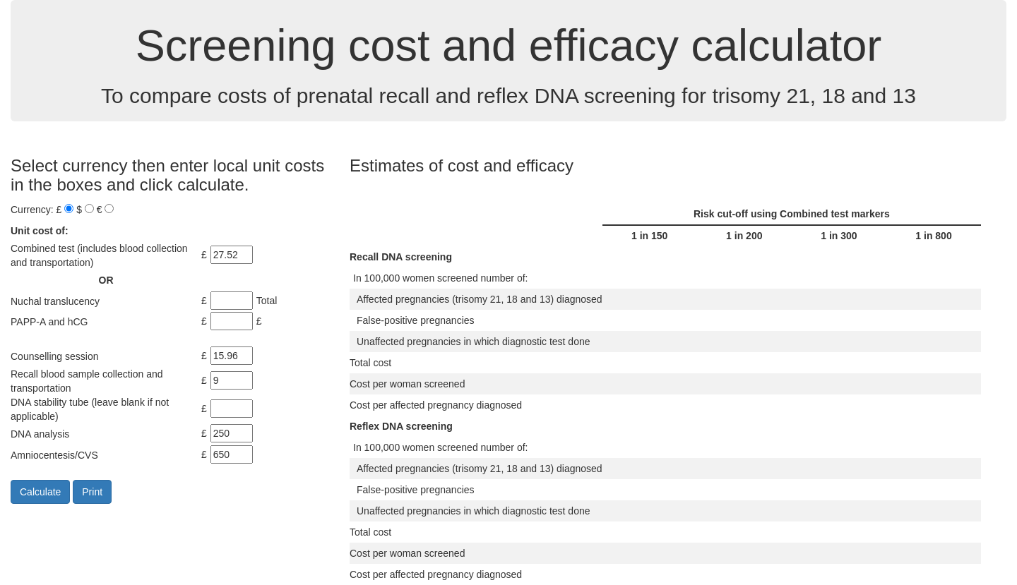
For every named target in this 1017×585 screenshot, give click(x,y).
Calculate (40, 491)
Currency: (32, 209)
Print (92, 491)
